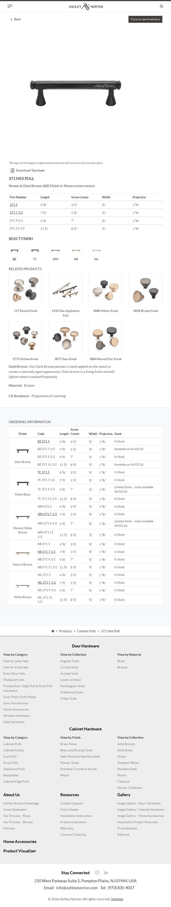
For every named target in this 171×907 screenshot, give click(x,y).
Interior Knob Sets (15, 667)
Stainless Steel (127, 769)
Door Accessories (15, 703)
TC (35, 253)
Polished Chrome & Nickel (78, 769)
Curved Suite (69, 667)
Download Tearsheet (28, 170)
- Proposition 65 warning (37, 396)
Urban (121, 756)
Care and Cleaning (73, 834)
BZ (14, 253)
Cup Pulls (10, 756)
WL (96, 253)
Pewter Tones (69, 762)
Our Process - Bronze (18, 822)
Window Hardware (16, 715)
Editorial (123, 834)
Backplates (10, 775)
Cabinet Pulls (12, 744)
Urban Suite (68, 698)
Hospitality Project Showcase (137, 822)
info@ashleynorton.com (77, 887)
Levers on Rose (70, 680)
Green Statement (14, 809)
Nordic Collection (129, 787)
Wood (64, 775)
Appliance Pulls (14, 769)
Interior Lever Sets (15, 661)
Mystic (122, 775)
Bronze (122, 667)
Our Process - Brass (17, 816)
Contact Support (71, 803)
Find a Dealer (69, 809)
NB (76, 253)
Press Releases (127, 828)
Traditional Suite (71, 692)
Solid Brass (124, 750)
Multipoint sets (13, 680)
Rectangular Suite (72, 686)
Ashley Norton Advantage (21, 803)
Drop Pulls (10, 762)
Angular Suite (69, 661)
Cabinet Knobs (13, 750)
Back (16, 19)
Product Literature (73, 822)
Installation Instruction (76, 816)
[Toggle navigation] (10, 6)
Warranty (66, 828)
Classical (123, 781)
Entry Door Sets (14, 673)
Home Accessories (16, 709)
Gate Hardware (13, 722)
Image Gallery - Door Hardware (139, 803)
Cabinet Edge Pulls (16, 781)
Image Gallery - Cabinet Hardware (140, 809)
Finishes (9, 828)
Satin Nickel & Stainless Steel (80, 756)
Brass (121, 661)
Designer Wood (128, 762)
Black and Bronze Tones (76, 750)
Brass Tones (68, 744)
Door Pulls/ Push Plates (19, 697)
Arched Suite (69, 673)
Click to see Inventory (145, 19)
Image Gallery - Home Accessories (140, 816)
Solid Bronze (126, 744)
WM (55, 253)
